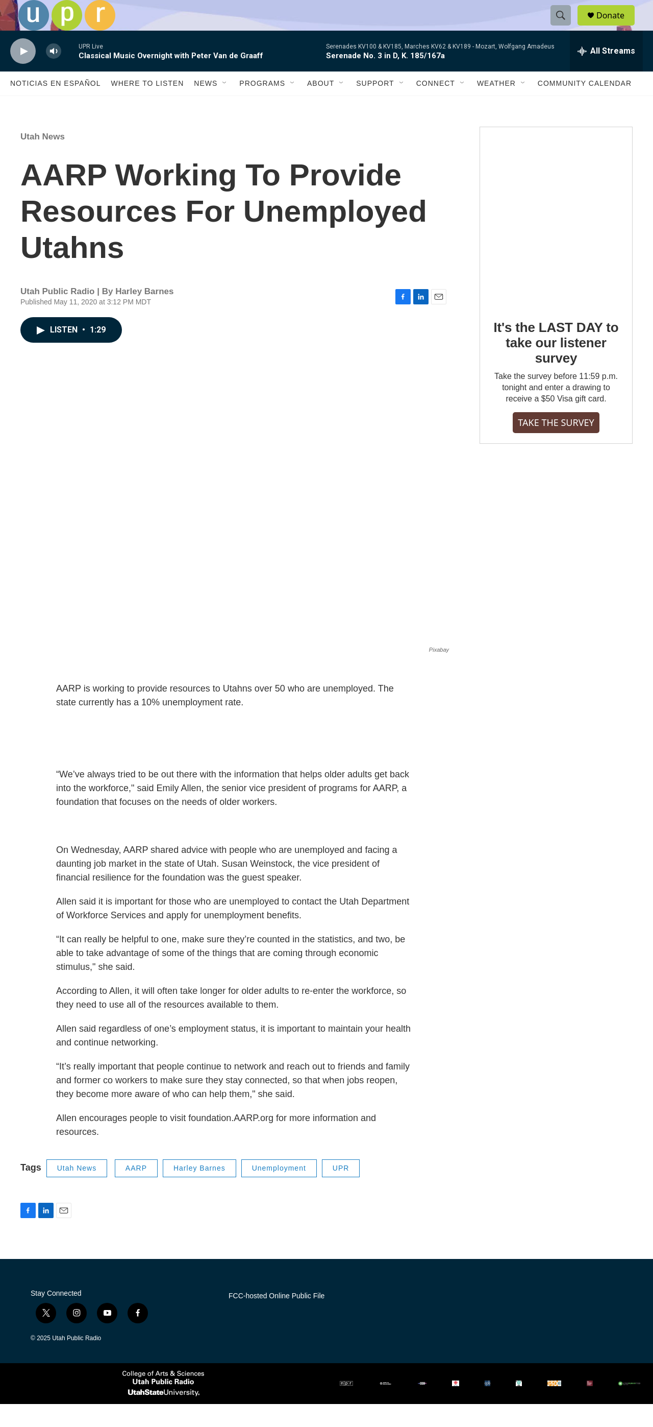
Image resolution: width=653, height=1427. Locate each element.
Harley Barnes (199, 1191)
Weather (496, 106)
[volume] (53, 74)
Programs (262, 106)
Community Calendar (585, 106)
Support (375, 106)
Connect (435, 106)
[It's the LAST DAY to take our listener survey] (556, 239)
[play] (23, 74)
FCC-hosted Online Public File (276, 1319)
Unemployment (279, 1191)
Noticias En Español (55, 106)
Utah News (42, 159)
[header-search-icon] (565, 27)
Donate (617, 26)
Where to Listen (147, 106)
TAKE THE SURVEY (556, 445)
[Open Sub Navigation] (225, 106)
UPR (341, 1191)
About (320, 106)
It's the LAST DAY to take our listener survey (556, 366)
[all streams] (606, 74)
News (205, 106)
